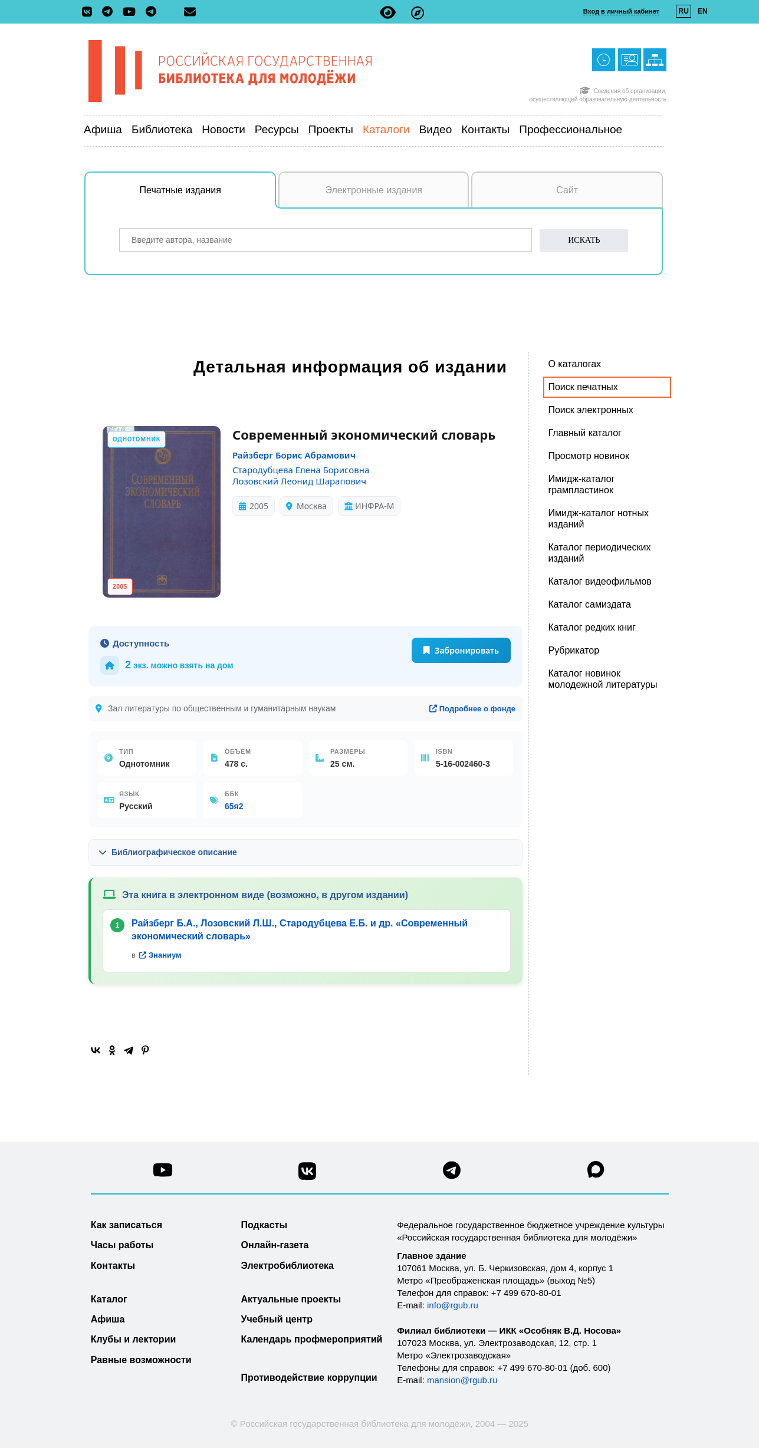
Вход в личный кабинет (621, 11)
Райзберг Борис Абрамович (294, 455)
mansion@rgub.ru (462, 1380)
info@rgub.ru (452, 1305)
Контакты (485, 129)
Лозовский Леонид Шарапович (299, 481)
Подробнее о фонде (472, 708)
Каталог (109, 1299)
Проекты (330, 129)
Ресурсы (277, 129)
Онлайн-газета (275, 1245)
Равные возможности (141, 1360)
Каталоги (386, 129)
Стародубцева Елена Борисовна (300, 470)
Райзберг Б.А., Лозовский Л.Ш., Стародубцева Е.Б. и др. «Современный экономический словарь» (300, 929)
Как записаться (126, 1225)
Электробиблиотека (287, 1266)
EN (703, 11)
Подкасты (264, 1225)
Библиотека (162, 129)
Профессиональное (570, 129)
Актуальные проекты (291, 1299)
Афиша (103, 129)
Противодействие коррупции (309, 1378)
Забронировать (461, 650)
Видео (435, 129)
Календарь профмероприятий (312, 1339)
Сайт (567, 190)
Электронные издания (373, 190)
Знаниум (160, 955)
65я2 (234, 806)
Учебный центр (277, 1319)
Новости (223, 129)
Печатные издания (208, 196)
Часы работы (122, 1245)
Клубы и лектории (133, 1339)
